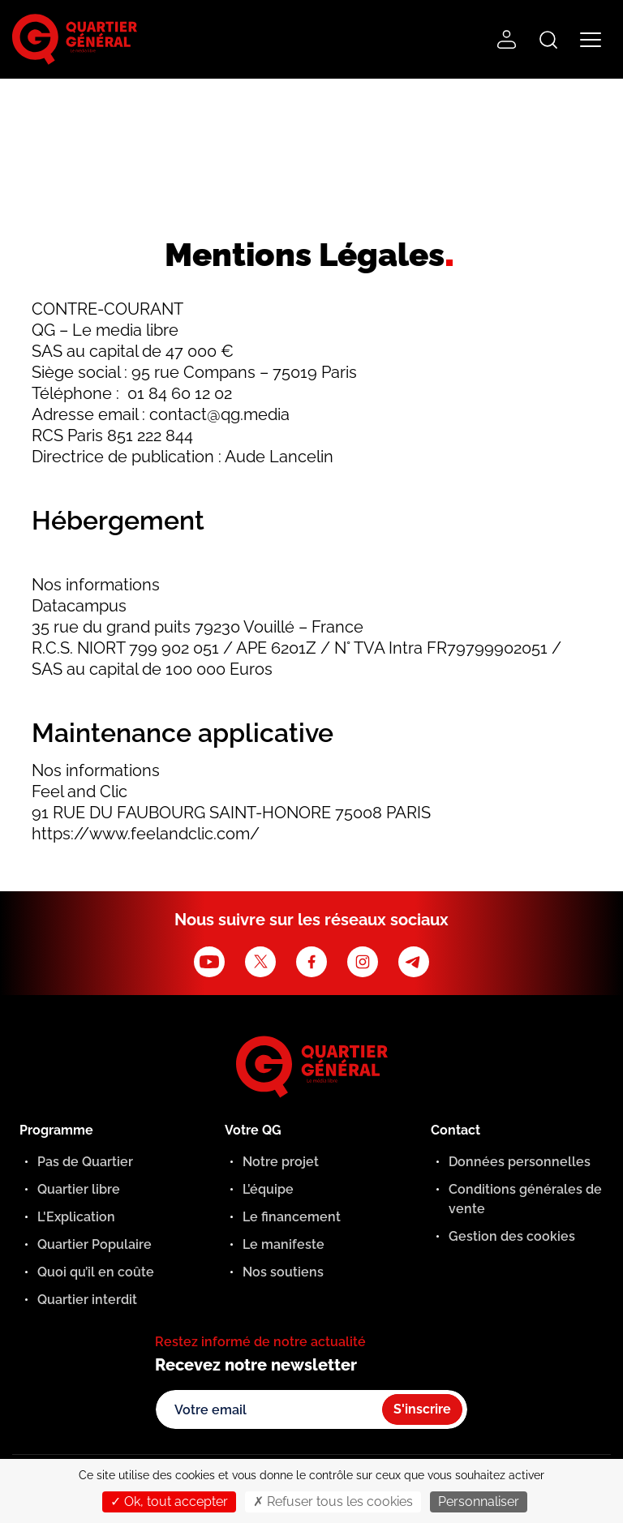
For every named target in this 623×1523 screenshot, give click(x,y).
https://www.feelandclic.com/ (146, 833)
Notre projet (281, 1161)
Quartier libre (78, 1189)
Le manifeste (283, 1244)
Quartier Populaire (94, 1244)
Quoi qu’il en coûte (95, 1272)
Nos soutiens (283, 1272)
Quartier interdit (87, 1299)
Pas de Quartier (85, 1161)
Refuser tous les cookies (333, 1501)
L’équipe (268, 1189)
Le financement (292, 1217)
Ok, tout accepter (169, 1501)
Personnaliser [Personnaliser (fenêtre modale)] (478, 1501)
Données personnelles (520, 1161)
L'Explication (76, 1217)
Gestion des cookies (512, 1236)
